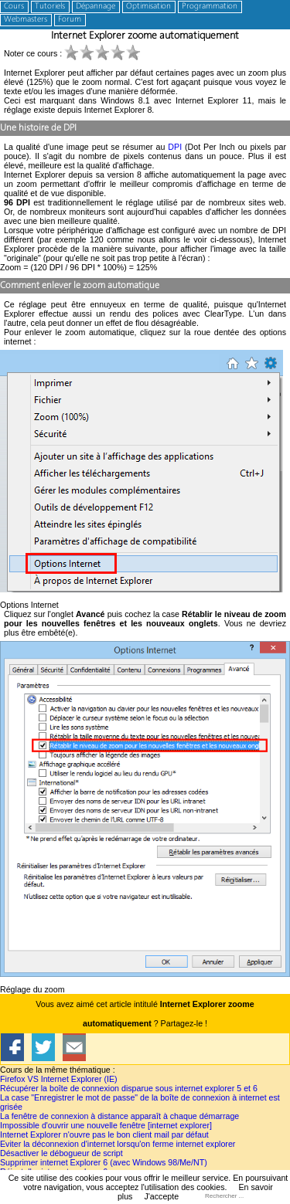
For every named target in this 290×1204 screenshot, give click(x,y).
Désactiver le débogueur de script (61, 1153)
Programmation (209, 6)
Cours (14, 6)
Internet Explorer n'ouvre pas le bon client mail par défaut (104, 1134)
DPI (175, 146)
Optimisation (148, 6)
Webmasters (25, 19)
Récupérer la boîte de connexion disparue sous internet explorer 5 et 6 (129, 1088)
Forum (69, 19)
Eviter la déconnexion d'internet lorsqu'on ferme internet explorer (117, 1143)
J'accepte (161, 1196)
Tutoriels (50, 6)
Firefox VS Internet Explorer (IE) (59, 1079)
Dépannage (95, 6)
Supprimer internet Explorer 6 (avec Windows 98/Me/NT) (103, 1162)
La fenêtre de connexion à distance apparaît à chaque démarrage (119, 1116)
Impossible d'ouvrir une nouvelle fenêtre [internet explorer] (106, 1125)
